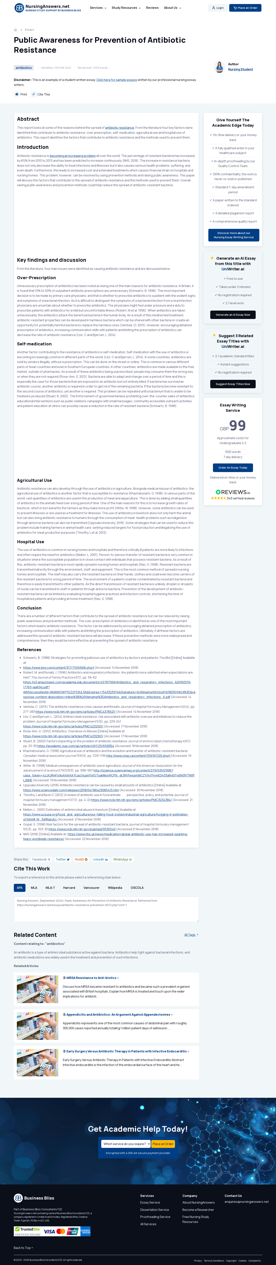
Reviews (152, 8)
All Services (148, 1224)
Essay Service (150, 1203)
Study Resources (124, 8)
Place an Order (245, 8)
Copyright (231, 1261)
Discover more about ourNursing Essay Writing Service (234, 235)
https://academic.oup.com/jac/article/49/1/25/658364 (75, 746)
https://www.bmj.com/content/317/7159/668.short (58, 668)
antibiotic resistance (119, 128)
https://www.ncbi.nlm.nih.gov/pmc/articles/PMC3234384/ (131, 800)
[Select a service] (126, 1144)
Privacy (198, 1261)
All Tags (191, 935)
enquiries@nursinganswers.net (247, 1202)
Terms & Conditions (214, 1261)
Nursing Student (240, 69)
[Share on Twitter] (62, 859)
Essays (29, 29)
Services (96, 8)
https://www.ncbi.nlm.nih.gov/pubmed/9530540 (82, 829)
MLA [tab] (34, 888)
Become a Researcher (198, 1210)
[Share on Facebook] (41, 859)
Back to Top (24, 1248)
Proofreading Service (155, 1217)
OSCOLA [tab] (137, 888)
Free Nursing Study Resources (195, 1219)
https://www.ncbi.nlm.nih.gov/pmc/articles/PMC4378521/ (75, 712)
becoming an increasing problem (73, 156)
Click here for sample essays (116, 80)
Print (20, 94)
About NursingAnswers (198, 1203)
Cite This (40, 94)
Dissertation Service (154, 1210)
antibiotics (24, 68)
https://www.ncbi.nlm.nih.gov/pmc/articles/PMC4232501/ (63, 727)
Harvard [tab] (69, 888)
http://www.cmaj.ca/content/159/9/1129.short (138, 756)
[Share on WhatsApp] (123, 859)
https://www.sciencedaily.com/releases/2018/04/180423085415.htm (71, 790)
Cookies (242, 1261)
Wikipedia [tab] (115, 888)
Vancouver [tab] (91, 888)
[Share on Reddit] (81, 859)
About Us (170, 8)
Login (218, 8)
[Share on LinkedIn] (100, 859)
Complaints (255, 1261)
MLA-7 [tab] (50, 888)
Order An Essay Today (233, 467)
